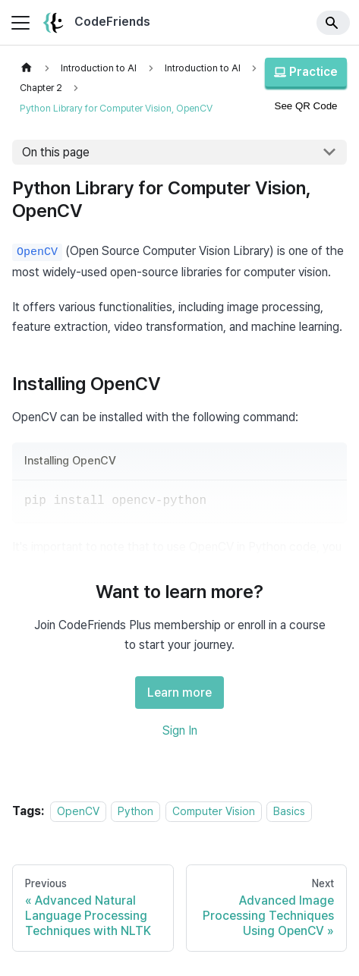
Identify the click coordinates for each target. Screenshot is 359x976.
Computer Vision (213, 810)
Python (135, 810)
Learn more (179, 692)
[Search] (333, 23)
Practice (306, 72)
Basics (289, 810)
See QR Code (306, 106)
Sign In (179, 730)
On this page (56, 152)
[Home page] (26, 68)
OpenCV (78, 810)
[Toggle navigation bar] (20, 22)
